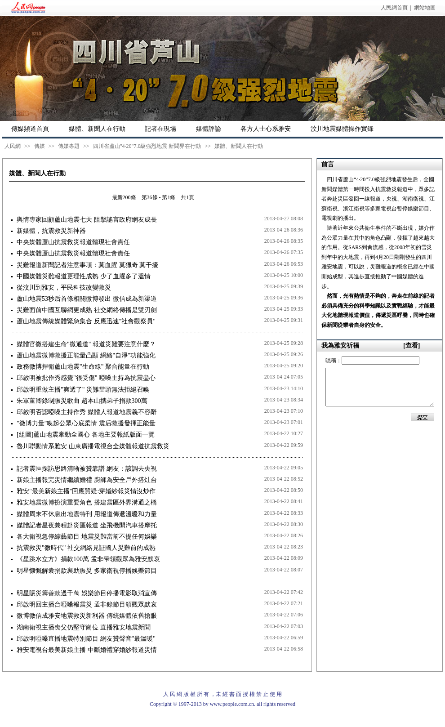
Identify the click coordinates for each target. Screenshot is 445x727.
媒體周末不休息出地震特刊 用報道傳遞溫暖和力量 (87, 514)
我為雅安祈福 (340, 345)
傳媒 (39, 146)
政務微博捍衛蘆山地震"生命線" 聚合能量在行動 (83, 366)
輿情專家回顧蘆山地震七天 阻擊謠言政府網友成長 (87, 219)
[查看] (411, 345)
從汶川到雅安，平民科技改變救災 (64, 287)
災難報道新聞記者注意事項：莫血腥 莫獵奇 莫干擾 (87, 265)
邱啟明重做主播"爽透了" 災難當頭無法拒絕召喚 (83, 389)
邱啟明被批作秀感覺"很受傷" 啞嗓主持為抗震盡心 (86, 378)
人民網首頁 (394, 7)
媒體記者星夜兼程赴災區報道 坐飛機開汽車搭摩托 (87, 525)
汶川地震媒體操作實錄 (342, 128)
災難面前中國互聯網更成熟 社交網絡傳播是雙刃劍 (87, 310)
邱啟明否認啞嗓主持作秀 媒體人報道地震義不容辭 (87, 412)
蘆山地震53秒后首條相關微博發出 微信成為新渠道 (87, 298)
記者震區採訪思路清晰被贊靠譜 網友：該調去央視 (87, 468)
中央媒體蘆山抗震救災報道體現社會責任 (73, 242)
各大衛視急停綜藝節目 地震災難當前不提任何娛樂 (87, 536)
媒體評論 (208, 128)
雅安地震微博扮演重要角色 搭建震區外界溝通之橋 (87, 502)
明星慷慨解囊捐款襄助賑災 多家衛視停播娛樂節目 (87, 570)
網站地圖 (425, 7)
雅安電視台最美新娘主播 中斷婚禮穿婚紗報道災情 (87, 650)
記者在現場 (160, 128)
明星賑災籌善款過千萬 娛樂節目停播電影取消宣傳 (87, 593)
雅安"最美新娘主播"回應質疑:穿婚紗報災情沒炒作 (86, 491)
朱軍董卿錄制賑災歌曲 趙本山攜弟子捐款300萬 (82, 400)
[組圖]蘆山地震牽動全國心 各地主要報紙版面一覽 (86, 434)
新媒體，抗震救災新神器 (51, 230)
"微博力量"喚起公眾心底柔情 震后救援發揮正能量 (86, 423)
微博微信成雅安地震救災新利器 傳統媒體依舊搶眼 (87, 615)
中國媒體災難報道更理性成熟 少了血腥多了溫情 (84, 276)
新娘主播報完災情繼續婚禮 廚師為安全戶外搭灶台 (87, 480)
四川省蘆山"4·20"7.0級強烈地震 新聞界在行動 (147, 146)
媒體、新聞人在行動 (97, 128)
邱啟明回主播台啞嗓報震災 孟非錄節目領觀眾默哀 (87, 604)
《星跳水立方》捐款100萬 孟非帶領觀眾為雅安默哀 (88, 559)
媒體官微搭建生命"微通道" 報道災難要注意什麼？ (86, 344)
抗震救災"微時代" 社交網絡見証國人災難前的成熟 (86, 547)
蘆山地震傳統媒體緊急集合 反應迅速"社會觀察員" (86, 321)
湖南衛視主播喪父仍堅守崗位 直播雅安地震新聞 (84, 627)
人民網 (12, 146)
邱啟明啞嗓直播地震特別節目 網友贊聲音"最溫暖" (86, 638)
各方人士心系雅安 (265, 128)
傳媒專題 (69, 146)
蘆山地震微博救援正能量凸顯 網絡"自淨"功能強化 (86, 355)
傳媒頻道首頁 (30, 128)
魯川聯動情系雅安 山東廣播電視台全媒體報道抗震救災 (93, 446)
